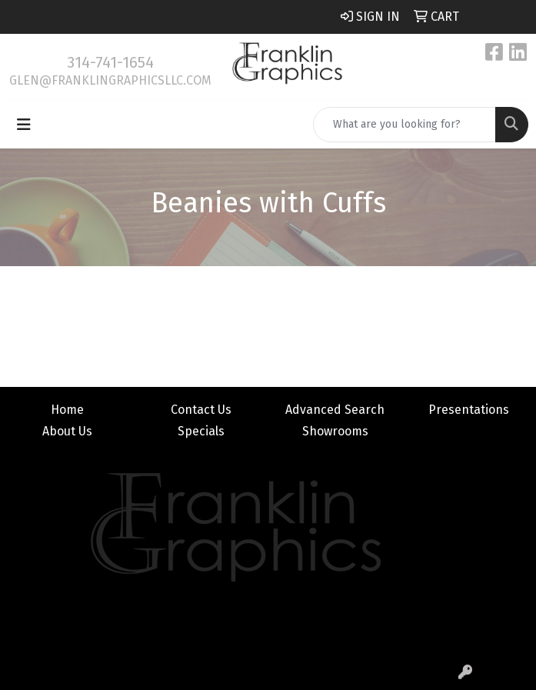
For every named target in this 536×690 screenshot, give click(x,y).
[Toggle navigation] (24, 124)
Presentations (468, 409)
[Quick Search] (404, 124)
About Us (67, 431)
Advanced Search (335, 409)
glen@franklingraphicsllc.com (110, 80)
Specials (201, 431)
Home (67, 409)
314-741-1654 (110, 62)
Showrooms (335, 431)
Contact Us (201, 409)
